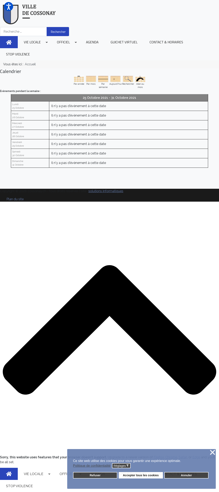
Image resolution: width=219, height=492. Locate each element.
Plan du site (15, 199)
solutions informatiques (105, 191)
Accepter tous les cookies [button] (141, 475)
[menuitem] (9, 42)
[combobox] (23, 31)
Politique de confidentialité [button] (92, 465)
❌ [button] (212, 452)
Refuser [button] (95, 475)
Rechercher (58, 31)
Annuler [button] (186, 475)
